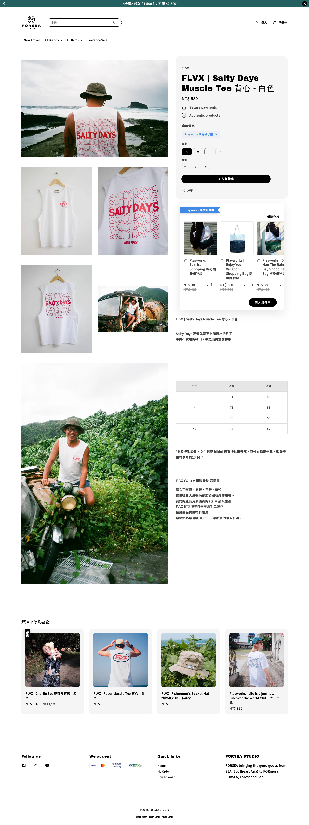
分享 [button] (187, 190)
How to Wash (166, 777)
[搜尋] (115, 22)
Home (161, 766)
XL (221, 152)
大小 (184, 144)
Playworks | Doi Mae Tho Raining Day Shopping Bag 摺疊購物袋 (273, 267)
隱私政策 (154, 817)
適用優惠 (188, 125)
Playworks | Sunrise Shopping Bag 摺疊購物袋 (200, 267)
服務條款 (141, 817)
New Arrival (32, 40)
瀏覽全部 (273, 216)
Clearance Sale (97, 40)
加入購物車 (226, 179)
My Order (163, 771)
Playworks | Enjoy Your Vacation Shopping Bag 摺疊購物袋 (236, 269)
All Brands (52, 40)
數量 (184, 160)
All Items (73, 40)
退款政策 (167, 817)
